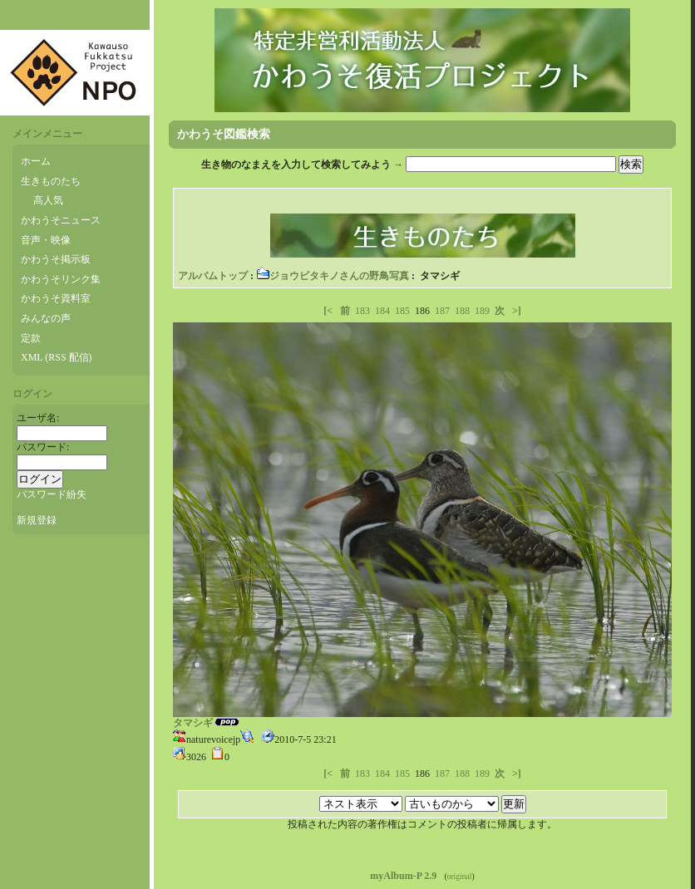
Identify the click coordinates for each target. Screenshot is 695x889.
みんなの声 (46, 318)
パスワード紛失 (51, 494)
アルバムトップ (213, 276)
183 (362, 311)
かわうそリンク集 (61, 279)
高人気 (48, 200)
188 (462, 311)
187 (442, 311)
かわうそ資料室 (56, 298)
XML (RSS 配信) (56, 357)
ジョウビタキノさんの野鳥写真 (332, 276)
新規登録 (37, 520)
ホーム (36, 161)
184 (382, 311)
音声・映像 (46, 240)
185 (402, 311)
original (459, 876)
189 (482, 311)
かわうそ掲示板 (56, 259)
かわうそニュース (61, 220)
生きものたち (51, 181)
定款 (31, 338)
